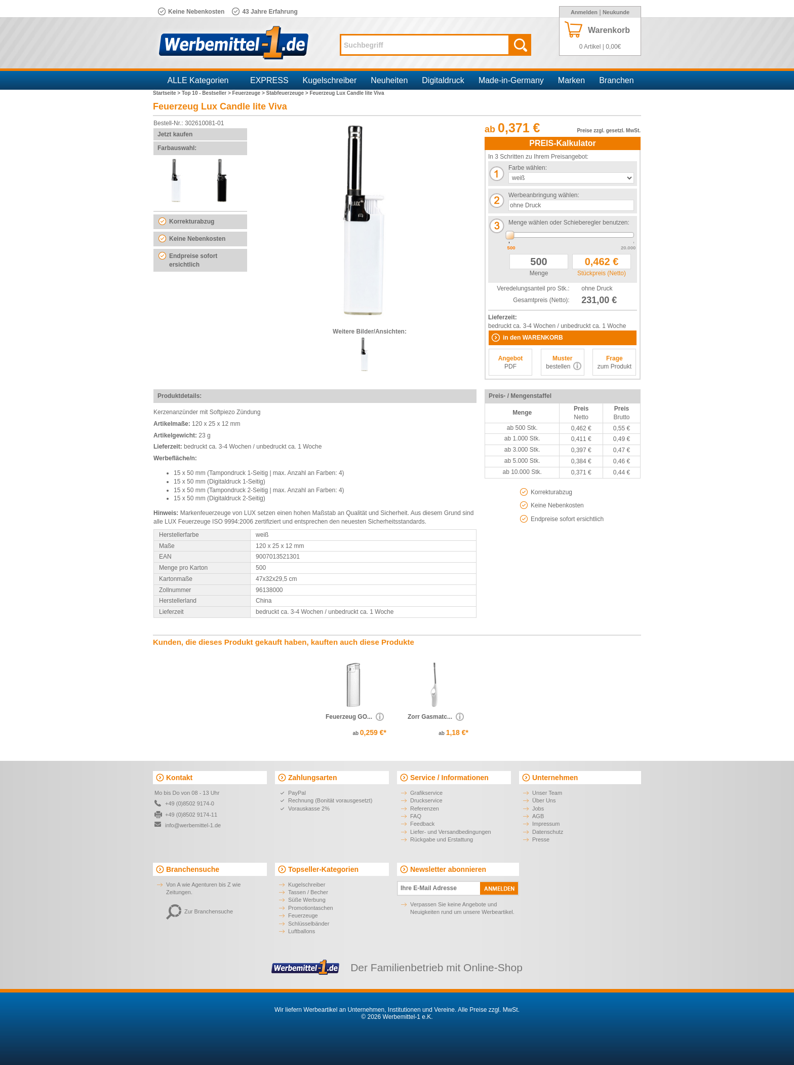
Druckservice (426, 800)
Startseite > (167, 93)
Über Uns (543, 800)
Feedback (422, 824)
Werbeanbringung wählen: (543, 195)
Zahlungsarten (312, 778)
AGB (538, 816)
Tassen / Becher (308, 892)
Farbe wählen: (527, 167)
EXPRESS (269, 80)
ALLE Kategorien (198, 80)
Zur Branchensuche (199, 911)
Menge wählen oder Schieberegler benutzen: (568, 222)
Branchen (616, 80)
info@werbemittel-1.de (193, 825)
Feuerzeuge (303, 915)
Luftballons (301, 931)
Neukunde (616, 12)
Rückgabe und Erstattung (441, 839)
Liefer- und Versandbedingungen (450, 832)
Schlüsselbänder (308, 924)
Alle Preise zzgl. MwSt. (489, 1009)
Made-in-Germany (511, 80)
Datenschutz (547, 832)
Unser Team (547, 793)
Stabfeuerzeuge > (288, 93)
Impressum (546, 824)
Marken (571, 80)
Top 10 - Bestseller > (207, 93)
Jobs (538, 808)
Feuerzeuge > (249, 93)
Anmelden (584, 12)
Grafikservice (426, 793)
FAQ (415, 816)
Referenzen (424, 808)
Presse (540, 839)
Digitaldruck (443, 80)
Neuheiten (389, 80)
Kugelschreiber (330, 80)
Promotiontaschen (310, 908)
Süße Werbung (307, 900)
